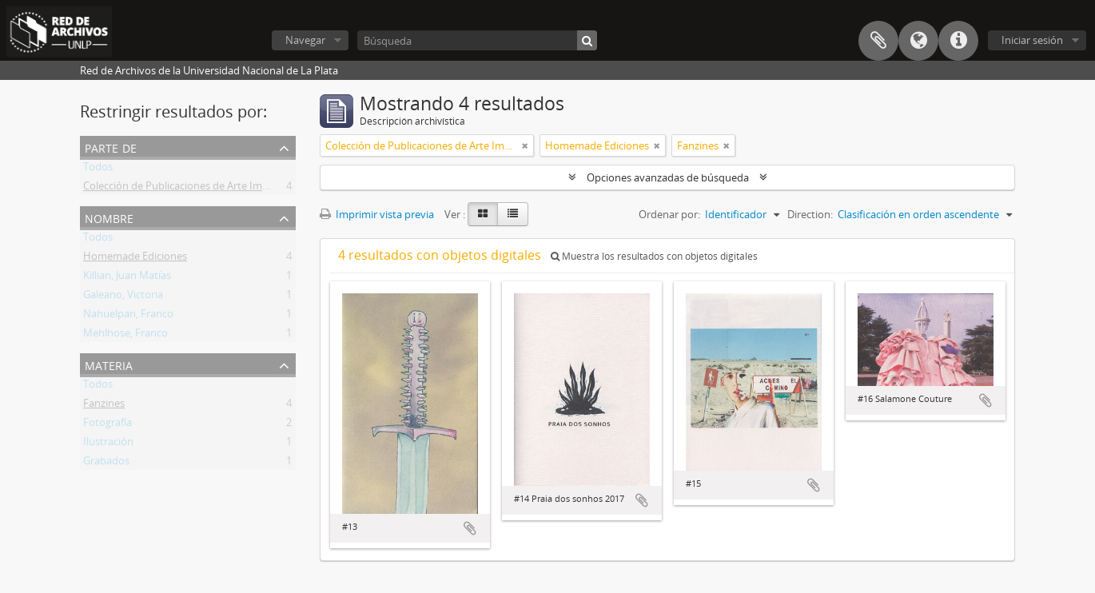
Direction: (810, 214)
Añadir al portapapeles (470, 528)
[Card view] (483, 214)
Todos (98, 169)
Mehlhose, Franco (125, 335)
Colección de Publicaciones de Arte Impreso (186, 188)
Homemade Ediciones (135, 259)
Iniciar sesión (1032, 40)
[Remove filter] (525, 145)
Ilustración (108, 444)
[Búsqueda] (477, 40)
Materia (109, 364)
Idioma (918, 41)
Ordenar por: (669, 214)
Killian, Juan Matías (127, 278)
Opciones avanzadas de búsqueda (667, 177)
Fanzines (104, 406)
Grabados (106, 463)
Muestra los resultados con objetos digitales (654, 256)
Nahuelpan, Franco (128, 316)
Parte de (111, 146)
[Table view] (512, 214)
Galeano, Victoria (123, 297)
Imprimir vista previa (377, 214)
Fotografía (107, 425)
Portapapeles (878, 41)
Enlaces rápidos (958, 41)
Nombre (109, 217)
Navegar (305, 40)
